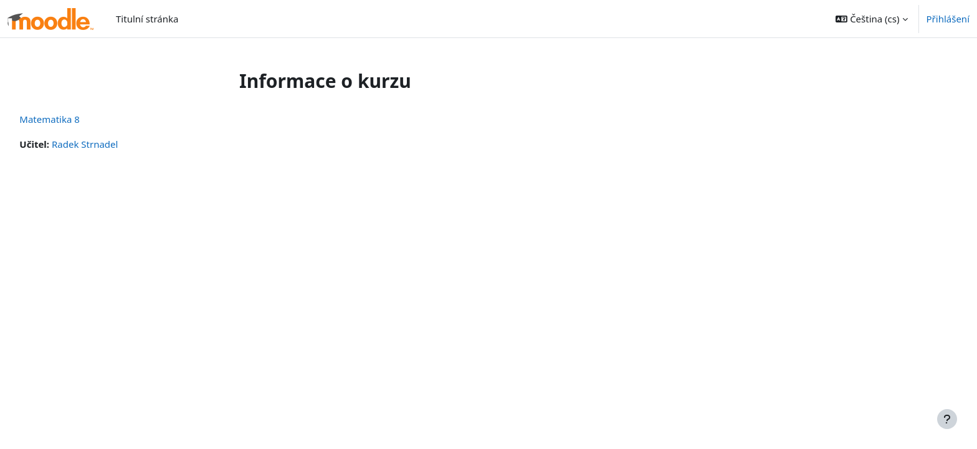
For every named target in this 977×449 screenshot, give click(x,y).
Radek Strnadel (113, 144)
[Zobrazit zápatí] (947, 419)
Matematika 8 (77, 119)
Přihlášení (948, 18)
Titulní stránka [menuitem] (147, 18)
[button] (871, 18)
